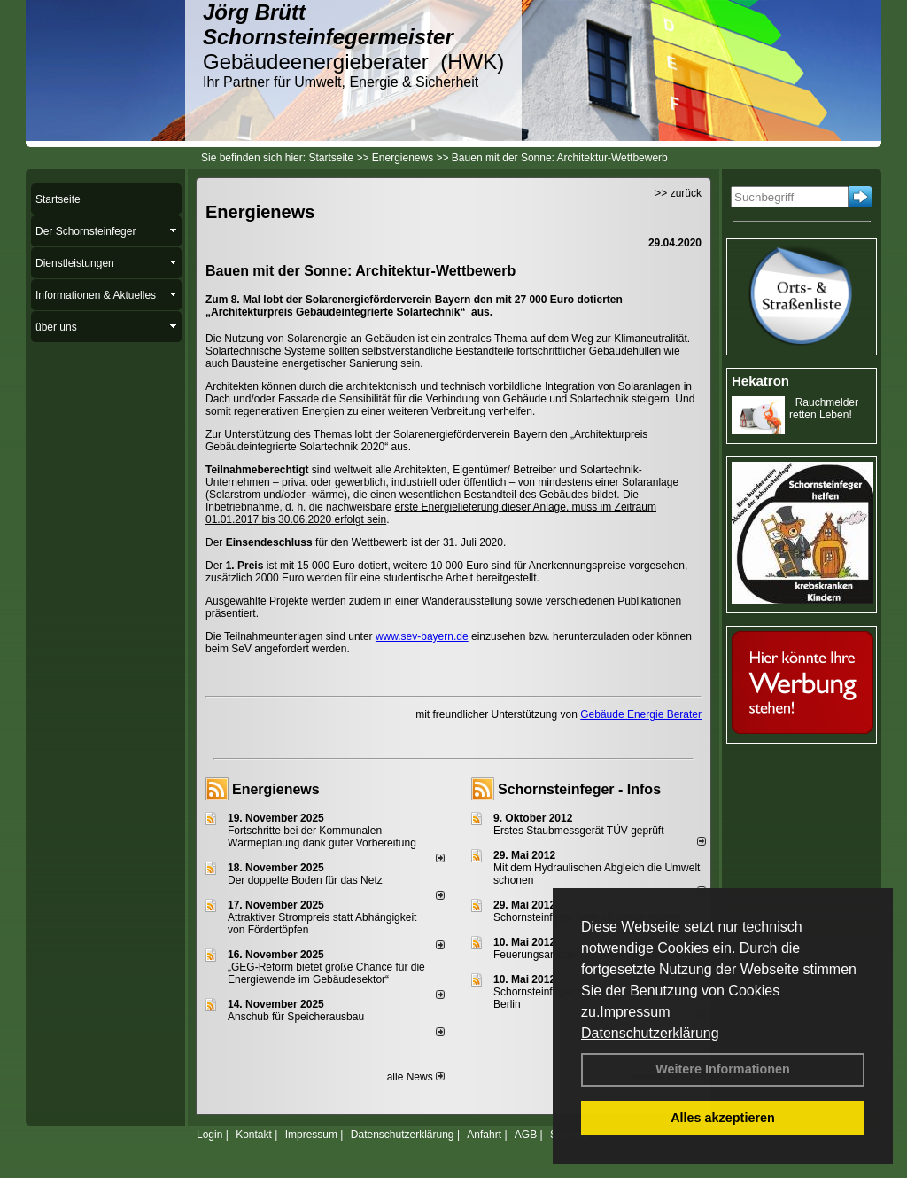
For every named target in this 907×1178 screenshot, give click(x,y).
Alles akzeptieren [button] (723, 1118)
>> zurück (678, 193)
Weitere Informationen (722, 1069)
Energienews (276, 789)
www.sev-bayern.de (422, 636)
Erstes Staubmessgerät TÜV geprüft (578, 830)
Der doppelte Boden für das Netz (305, 880)
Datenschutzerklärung (650, 1033)
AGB (526, 1134)
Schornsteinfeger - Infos (579, 789)
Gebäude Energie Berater (641, 714)
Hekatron (760, 380)
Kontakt (254, 1134)
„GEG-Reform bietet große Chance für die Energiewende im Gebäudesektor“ (326, 973)
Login (209, 1134)
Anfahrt (484, 1134)
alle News (416, 1077)
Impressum (635, 1011)
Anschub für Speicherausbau (296, 1016)
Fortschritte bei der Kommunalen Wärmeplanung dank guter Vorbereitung (322, 836)
